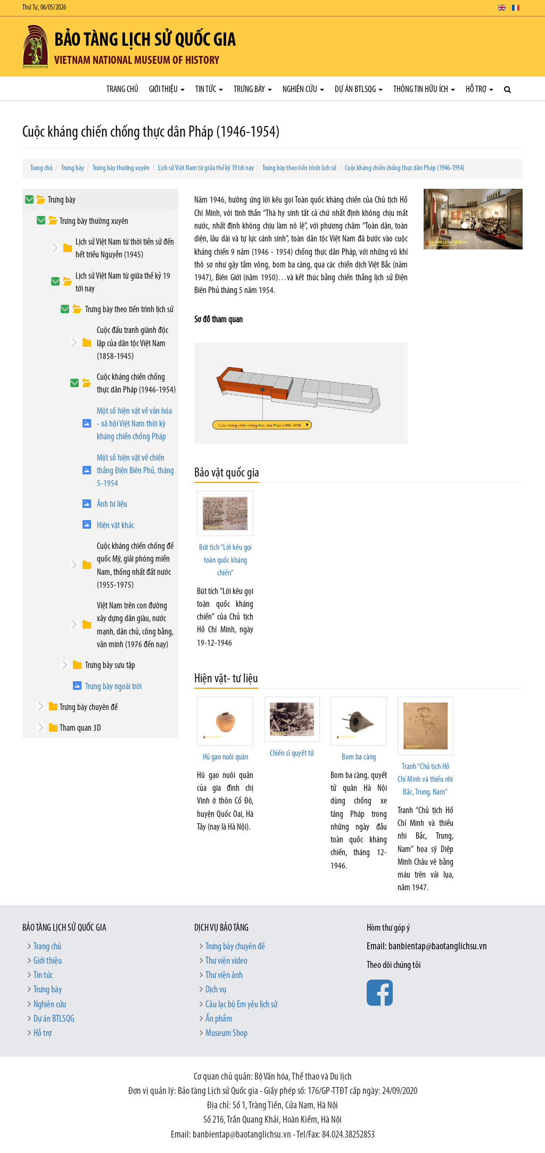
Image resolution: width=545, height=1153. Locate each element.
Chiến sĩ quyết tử (291, 753)
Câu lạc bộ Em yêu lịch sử (241, 1005)
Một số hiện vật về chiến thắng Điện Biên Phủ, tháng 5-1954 (135, 471)
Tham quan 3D (80, 728)
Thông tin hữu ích (424, 89)
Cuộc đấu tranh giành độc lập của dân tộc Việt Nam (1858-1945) (132, 343)
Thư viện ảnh (224, 976)
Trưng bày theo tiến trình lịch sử (299, 168)
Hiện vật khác (115, 525)
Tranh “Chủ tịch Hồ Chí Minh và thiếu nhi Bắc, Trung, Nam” (425, 780)
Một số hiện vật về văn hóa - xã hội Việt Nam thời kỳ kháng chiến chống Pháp (134, 424)
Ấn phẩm (218, 1019)
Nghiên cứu (303, 89)
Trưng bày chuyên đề (89, 707)
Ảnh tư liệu (112, 504)
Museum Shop (226, 1034)
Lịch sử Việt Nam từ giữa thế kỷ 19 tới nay (206, 168)
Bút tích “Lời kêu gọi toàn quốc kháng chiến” (225, 561)
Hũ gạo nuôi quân (225, 757)
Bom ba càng (359, 757)
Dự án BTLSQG (359, 89)
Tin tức (209, 89)
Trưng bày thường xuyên (121, 168)
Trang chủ (122, 89)
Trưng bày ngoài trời (113, 686)
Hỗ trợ (479, 89)
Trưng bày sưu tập (110, 665)
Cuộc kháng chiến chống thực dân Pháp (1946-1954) (405, 168)
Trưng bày (253, 89)
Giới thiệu (167, 89)
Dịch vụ (215, 990)
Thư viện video (226, 961)
